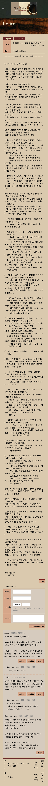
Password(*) (7, 598)
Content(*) (7, 618)
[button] (19, 51)
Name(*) (7, 591)
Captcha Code (7, 607)
